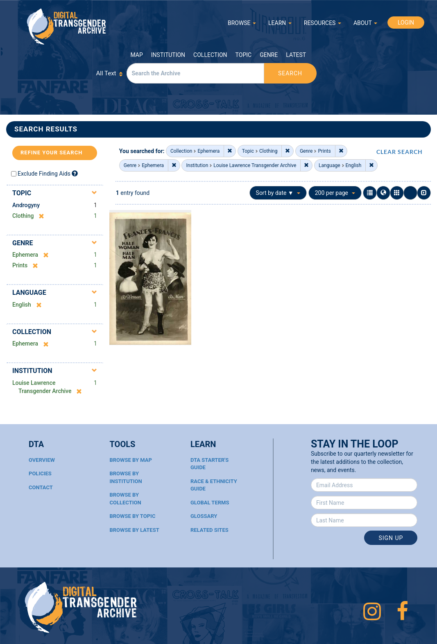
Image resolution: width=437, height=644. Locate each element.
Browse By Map (130, 460)
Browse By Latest (134, 530)
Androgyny (26, 205)
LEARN (280, 23)
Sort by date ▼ (278, 193)
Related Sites (209, 530)
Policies (40, 473)
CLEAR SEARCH (399, 151)
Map (137, 55)
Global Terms (209, 502)
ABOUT (365, 23)
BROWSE (242, 23)
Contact (41, 487)
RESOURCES (322, 23)
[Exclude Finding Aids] (75, 173)
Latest (296, 55)
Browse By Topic (132, 516)
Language (29, 292)
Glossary (203, 516)
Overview (42, 460)
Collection (210, 55)
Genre (269, 55)
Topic (243, 55)
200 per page (335, 193)
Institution (168, 55)
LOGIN (406, 22)
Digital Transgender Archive (67, 26)
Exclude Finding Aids (44, 173)
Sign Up (390, 538)
